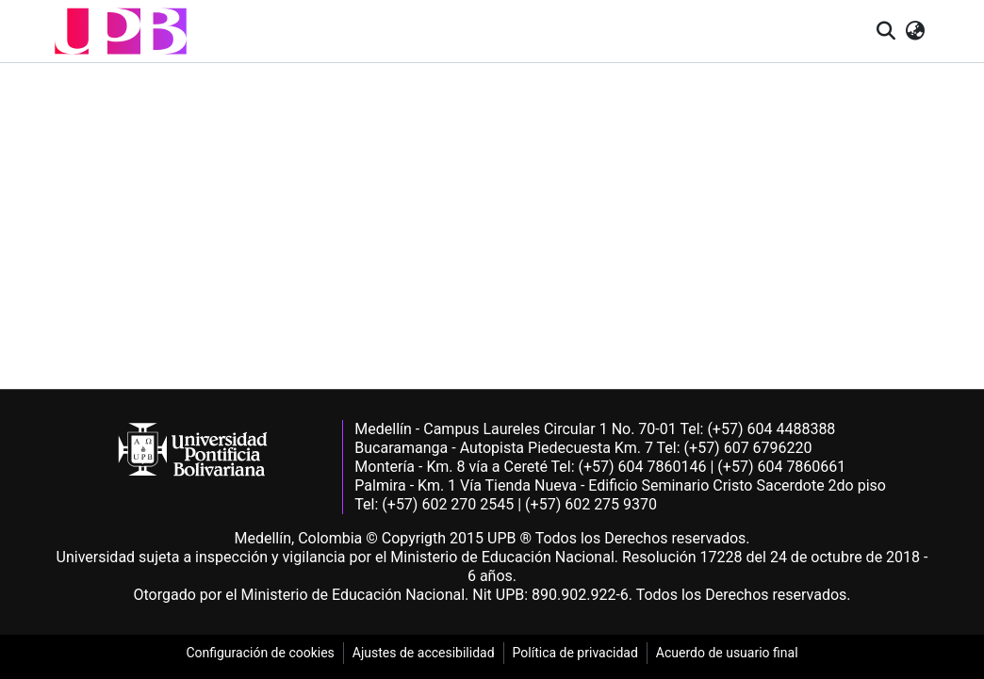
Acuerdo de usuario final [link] (727, 652)
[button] (120, 31)
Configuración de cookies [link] (260, 652)
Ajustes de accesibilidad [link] (424, 652)
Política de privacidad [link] (575, 652)
